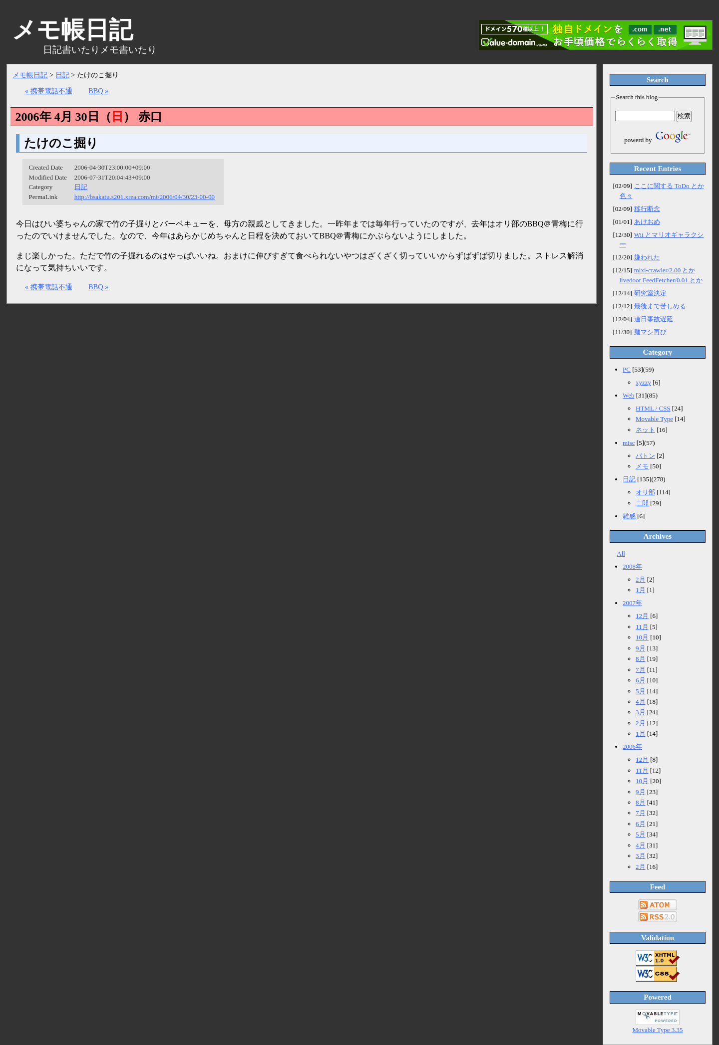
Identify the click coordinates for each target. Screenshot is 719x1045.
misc (629, 442)
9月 (641, 648)
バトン (645, 455)
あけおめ (647, 221)
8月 (641, 658)
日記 (62, 75)
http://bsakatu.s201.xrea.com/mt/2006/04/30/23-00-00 (144, 197)
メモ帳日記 (29, 75)
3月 (641, 712)
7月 (641, 669)
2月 (641, 579)
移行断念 (647, 208)
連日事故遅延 (653, 319)
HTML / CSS (653, 408)
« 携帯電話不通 (48, 91)
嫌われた (647, 257)
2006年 (632, 746)
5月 (641, 691)
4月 (641, 701)
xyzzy (643, 382)
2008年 (632, 566)
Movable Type (654, 418)
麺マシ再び (650, 332)
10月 (642, 637)
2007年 (632, 603)
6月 (641, 680)
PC (627, 369)
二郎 (642, 503)
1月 (641, 590)
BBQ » (98, 91)
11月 (642, 626)
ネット (645, 429)
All (621, 553)
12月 (642, 616)
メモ (642, 466)
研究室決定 (650, 293)
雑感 (629, 516)
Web (629, 395)
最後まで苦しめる (660, 306)
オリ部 (645, 492)
